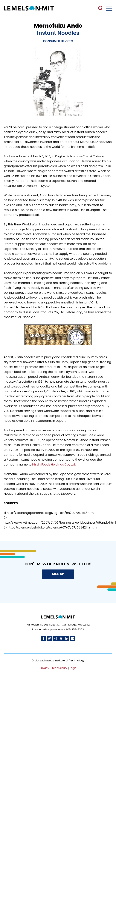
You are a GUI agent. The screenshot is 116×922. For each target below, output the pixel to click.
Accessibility (59, 668)
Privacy (44, 668)
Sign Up (58, 573)
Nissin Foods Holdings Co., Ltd (53, 464)
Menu (109, 9)
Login (73, 668)
